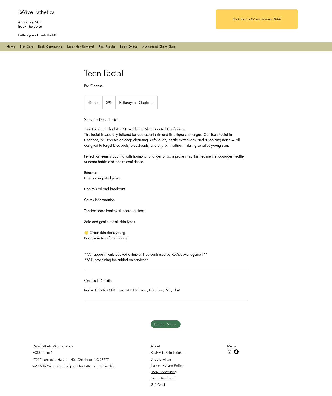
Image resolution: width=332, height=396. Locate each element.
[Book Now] (166, 324)
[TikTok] (236, 351)
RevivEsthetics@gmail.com (53, 346)
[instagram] (229, 351)
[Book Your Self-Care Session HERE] (257, 19)
